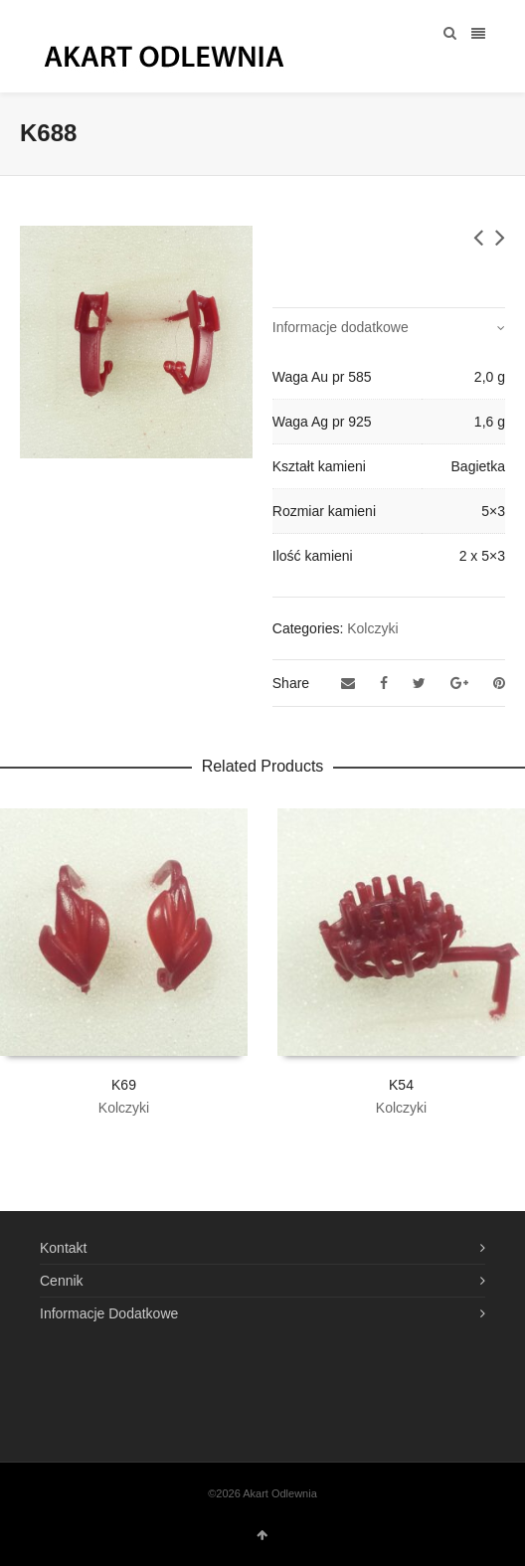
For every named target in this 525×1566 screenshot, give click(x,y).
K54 (401, 1085)
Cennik (62, 1281)
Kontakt (63, 1248)
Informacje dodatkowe (340, 327)
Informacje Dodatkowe (109, 1313)
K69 (123, 1085)
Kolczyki (372, 628)
